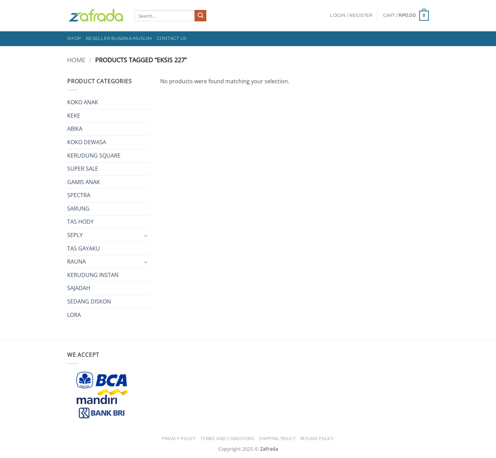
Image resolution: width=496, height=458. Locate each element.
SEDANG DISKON (89, 301)
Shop (74, 38)
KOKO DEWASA (86, 142)
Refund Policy (317, 438)
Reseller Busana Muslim (119, 38)
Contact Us (172, 38)
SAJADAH (78, 288)
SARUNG (78, 208)
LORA (74, 315)
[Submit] (200, 16)
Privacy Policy (179, 438)
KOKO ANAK (82, 102)
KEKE (73, 115)
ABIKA (74, 128)
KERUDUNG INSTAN (92, 275)
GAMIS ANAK (83, 182)
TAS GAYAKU (83, 248)
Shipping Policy (277, 438)
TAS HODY (80, 221)
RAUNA (76, 261)
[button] (351, 15)
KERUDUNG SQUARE (94, 155)
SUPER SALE (82, 168)
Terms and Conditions (227, 438)
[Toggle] (146, 235)
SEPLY (75, 235)
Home (76, 59)
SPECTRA (78, 195)
